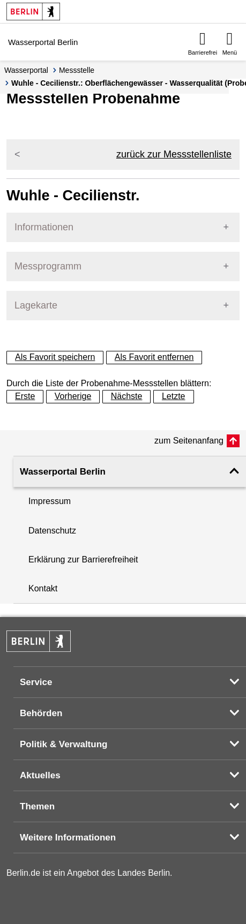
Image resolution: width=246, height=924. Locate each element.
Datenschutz (52, 530)
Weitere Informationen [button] (68, 837)
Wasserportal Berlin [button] (63, 472)
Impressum (49, 501)
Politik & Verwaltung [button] (63, 744)
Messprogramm (47, 266)
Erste (25, 396)
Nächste (127, 396)
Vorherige (73, 396)
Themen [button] (37, 806)
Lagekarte (35, 305)
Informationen (43, 227)
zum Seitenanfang (188, 440)
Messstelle (76, 70)
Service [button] (36, 682)
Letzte (173, 396)
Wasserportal (26, 70)
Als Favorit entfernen (154, 357)
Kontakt (42, 588)
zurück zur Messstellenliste (174, 154)
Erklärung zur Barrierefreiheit (83, 559)
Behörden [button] (41, 713)
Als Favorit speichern (55, 357)
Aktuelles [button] (40, 775)
